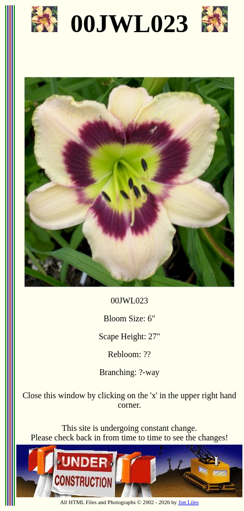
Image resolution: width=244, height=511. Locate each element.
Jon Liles (188, 502)
